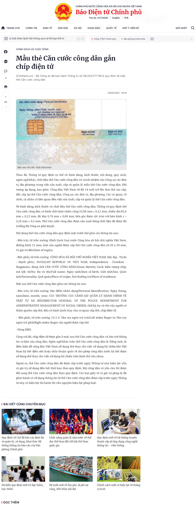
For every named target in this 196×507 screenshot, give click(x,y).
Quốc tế (111, 28)
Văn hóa (63, 28)
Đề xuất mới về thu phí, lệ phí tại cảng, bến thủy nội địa (68, 487)
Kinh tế (47, 28)
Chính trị (31, 28)
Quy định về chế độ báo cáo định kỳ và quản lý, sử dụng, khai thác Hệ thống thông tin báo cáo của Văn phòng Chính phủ (23, 443)
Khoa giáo (94, 28)
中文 (126, 17)
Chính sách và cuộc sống (32, 49)
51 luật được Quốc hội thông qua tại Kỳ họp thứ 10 (36, 38)
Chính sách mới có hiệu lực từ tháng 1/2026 (118, 487)
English (116, 17)
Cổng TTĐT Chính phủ (104, 39)
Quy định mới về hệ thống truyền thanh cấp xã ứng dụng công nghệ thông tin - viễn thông (117, 441)
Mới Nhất (181, 28)
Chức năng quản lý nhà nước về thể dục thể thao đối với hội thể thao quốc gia (70, 441)
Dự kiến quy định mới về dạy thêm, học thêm (23, 487)
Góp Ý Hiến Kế (130, 28)
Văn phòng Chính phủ (133, 39)
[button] (78, 38)
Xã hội (78, 28)
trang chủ (11, 27)
